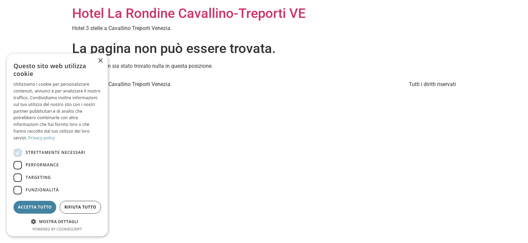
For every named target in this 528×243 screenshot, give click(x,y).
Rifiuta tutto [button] (80, 207)
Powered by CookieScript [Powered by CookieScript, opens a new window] (57, 229)
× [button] (100, 60)
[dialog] (57, 145)
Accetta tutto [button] (35, 207)
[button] (57, 221)
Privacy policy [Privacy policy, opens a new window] (41, 138)
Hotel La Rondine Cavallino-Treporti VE (189, 13)
